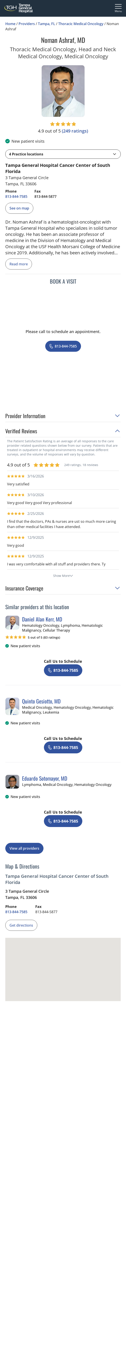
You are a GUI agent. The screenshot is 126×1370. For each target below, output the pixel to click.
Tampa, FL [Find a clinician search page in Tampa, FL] (46, 23)
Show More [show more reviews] (63, 576)
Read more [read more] (18, 264)
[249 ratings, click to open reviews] (75, 131)
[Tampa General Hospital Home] (18, 8)
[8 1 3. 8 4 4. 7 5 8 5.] (16, 196)
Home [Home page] (10, 23)
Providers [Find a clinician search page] (27, 23)
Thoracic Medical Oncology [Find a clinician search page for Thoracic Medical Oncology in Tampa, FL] (80, 23)
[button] (63, 154)
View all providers (24, 848)
